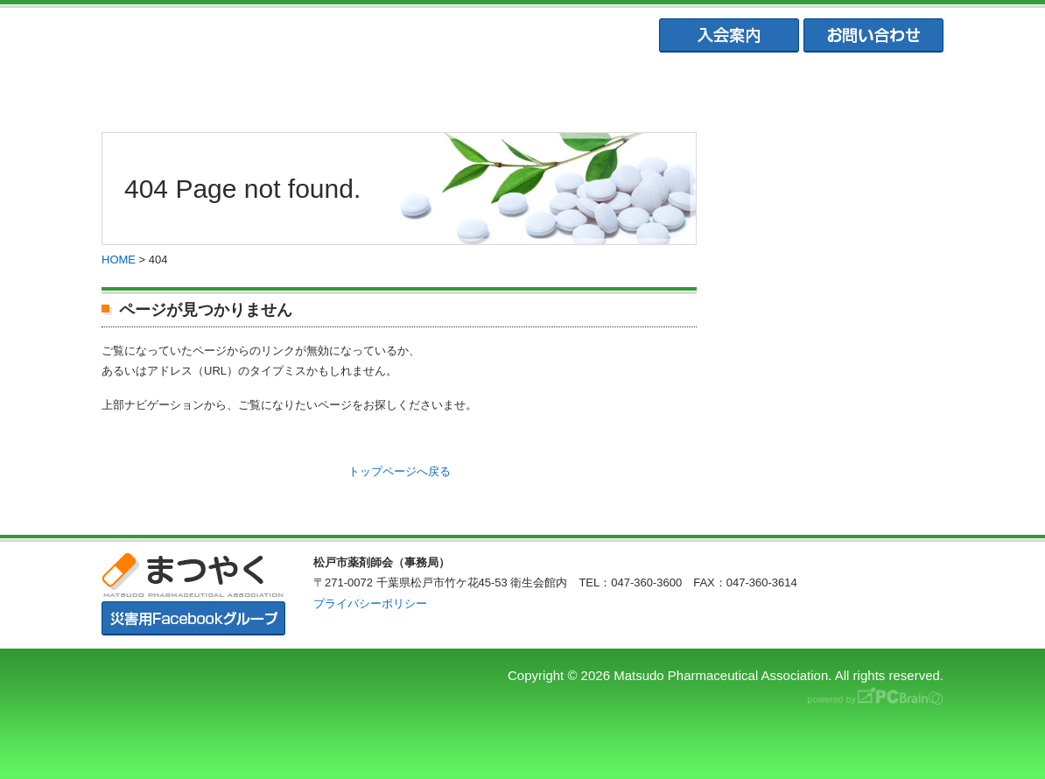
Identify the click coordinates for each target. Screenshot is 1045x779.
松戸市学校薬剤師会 (693, 88)
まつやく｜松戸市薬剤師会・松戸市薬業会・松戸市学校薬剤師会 (342, 36)
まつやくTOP (179, 88)
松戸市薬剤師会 (350, 88)
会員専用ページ (865, 88)
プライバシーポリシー (370, 603)
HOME (119, 259)
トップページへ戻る (399, 471)
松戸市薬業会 (522, 88)
